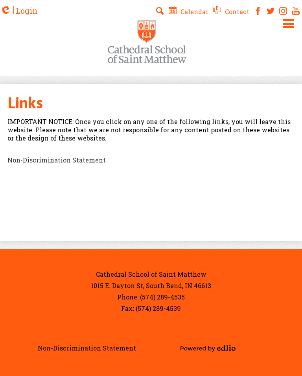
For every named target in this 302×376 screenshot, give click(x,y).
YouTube (296, 11)
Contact (231, 11)
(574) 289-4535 (162, 297)
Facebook (258, 11)
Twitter (270, 11)
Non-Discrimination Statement (56, 160)
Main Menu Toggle (288, 23)
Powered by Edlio (208, 348)
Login (19, 11)
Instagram (283, 11)
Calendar (188, 11)
